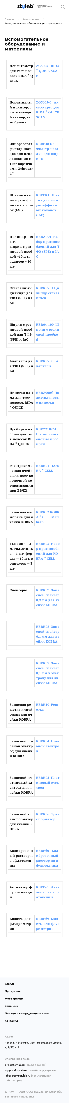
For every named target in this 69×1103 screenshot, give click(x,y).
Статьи (9, 984)
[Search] (63, 6)
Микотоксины (31, 19)
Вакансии (11, 1006)
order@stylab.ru (15, 1065)
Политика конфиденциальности (27, 1013)
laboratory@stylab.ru (17, 1076)
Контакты (11, 1021)
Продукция (12, 991)
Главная (9, 19)
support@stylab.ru (16, 1070)
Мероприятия (14, 999)
